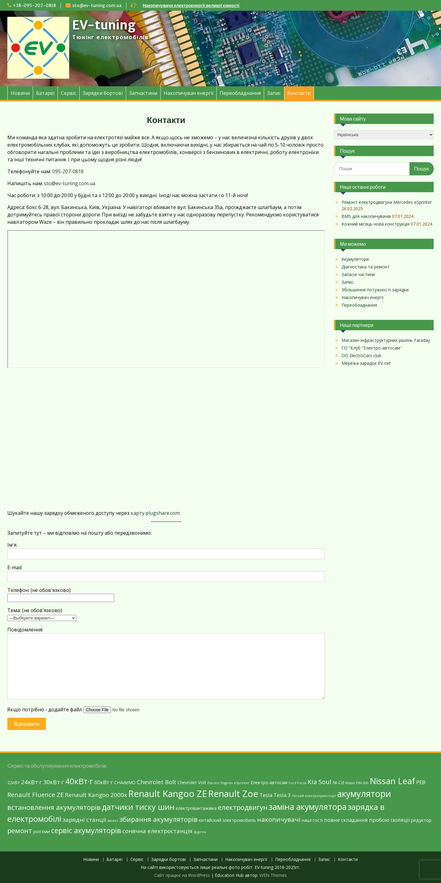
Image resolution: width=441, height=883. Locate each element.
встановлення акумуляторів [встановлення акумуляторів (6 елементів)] (54, 807)
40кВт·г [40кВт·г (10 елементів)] (79, 781)
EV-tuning (104, 25)
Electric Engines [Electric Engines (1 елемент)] (220, 783)
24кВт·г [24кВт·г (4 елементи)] (31, 782)
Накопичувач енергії (188, 93)
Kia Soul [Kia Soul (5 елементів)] (319, 781)
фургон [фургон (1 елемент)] (200, 832)
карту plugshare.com (155, 513)
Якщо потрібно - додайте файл (85, 709)
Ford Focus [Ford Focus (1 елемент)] (297, 783)
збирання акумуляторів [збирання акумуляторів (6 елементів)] (158, 819)
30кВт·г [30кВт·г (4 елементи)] (53, 782)
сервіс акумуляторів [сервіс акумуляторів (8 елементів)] (86, 830)
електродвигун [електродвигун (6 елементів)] (242, 807)
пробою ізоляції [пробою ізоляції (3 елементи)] (389, 819)
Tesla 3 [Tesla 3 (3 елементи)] (282, 795)
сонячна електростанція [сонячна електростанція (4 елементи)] (157, 831)
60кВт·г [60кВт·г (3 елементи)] (103, 782)
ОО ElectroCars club (361, 355)
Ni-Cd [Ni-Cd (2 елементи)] (338, 782)
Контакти (299, 93)
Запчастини (143, 93)
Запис (274, 93)
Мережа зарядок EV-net (366, 363)
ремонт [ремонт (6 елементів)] (19, 830)
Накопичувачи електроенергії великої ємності (191, 5)
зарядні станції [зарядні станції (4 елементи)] (84, 820)
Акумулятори (355, 259)
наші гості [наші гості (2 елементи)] (312, 820)
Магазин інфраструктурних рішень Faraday (386, 340)
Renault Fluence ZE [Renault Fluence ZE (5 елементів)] (35, 794)
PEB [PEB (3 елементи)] (420, 782)
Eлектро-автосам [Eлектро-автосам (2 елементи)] (269, 782)
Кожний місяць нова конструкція (375, 224)
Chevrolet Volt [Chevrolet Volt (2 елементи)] (192, 782)
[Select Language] (384, 134)
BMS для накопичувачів (366, 216)
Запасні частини (358, 274)
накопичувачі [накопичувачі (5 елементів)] (279, 819)
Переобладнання (240, 93)
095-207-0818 (68, 171)
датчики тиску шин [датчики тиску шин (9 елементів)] (138, 807)
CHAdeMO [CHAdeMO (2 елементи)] (125, 782)
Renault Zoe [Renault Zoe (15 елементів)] (233, 794)
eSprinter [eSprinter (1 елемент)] (241, 783)
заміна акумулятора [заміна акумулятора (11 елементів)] (307, 806)
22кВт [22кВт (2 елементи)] (13, 782)
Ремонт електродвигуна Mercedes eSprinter (387, 202)
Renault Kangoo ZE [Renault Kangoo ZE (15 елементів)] (167, 794)
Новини (20, 93)
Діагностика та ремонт (366, 267)
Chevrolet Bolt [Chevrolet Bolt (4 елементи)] (156, 782)
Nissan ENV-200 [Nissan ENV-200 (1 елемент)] (356, 783)
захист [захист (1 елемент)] (112, 820)
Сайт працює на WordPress (182, 875)
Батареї (45, 93)
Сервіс (68, 93)
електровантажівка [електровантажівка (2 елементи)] (196, 808)
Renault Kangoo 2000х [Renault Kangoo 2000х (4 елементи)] (96, 795)
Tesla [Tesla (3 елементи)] (266, 795)
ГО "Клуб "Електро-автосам (371, 348)
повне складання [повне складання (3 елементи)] (346, 819)
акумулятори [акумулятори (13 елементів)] (364, 793)
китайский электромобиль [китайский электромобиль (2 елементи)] (227, 820)
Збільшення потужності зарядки (375, 290)
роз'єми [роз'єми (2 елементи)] (41, 831)
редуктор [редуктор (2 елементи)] (421, 820)
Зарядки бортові (103, 93)
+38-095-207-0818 (34, 5)
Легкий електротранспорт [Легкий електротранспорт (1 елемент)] (314, 796)
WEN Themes (273, 875)
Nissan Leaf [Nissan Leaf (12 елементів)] (392, 781)
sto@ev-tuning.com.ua (96, 5)
